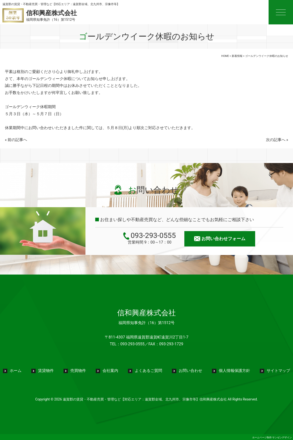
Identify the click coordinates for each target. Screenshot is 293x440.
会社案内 (110, 370)
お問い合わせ (190, 370)
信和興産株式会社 (146, 312)
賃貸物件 (46, 370)
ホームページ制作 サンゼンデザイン (272, 437)
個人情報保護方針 (234, 370)
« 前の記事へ (16, 139)
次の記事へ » (277, 139)
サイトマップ (278, 370)
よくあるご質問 (148, 370)
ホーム (15, 370)
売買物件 (78, 370)
